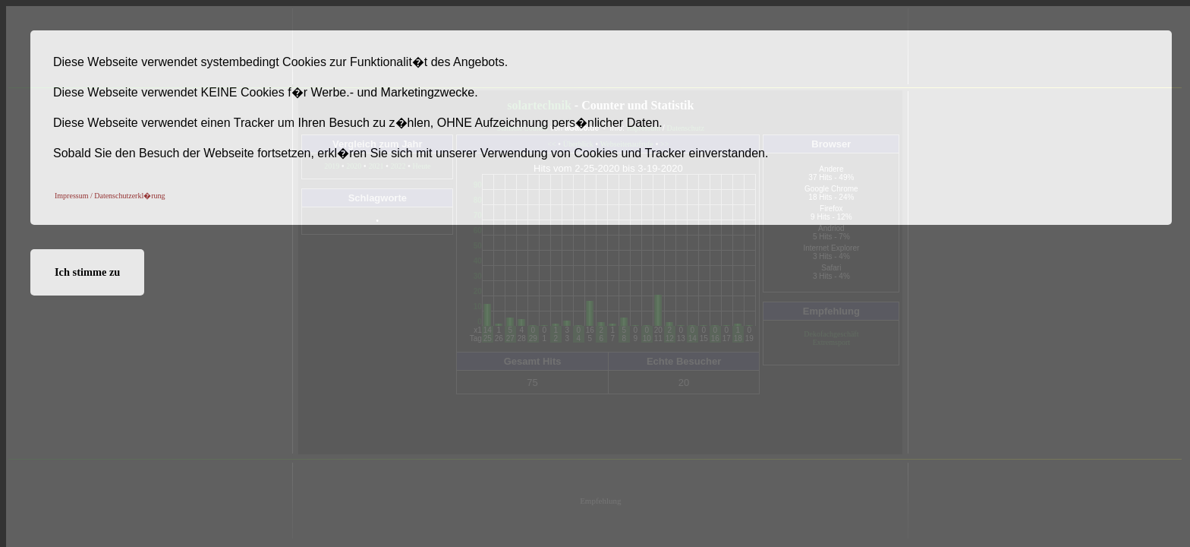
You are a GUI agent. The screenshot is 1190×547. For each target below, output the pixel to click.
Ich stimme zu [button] (87, 272)
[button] (110, 195)
